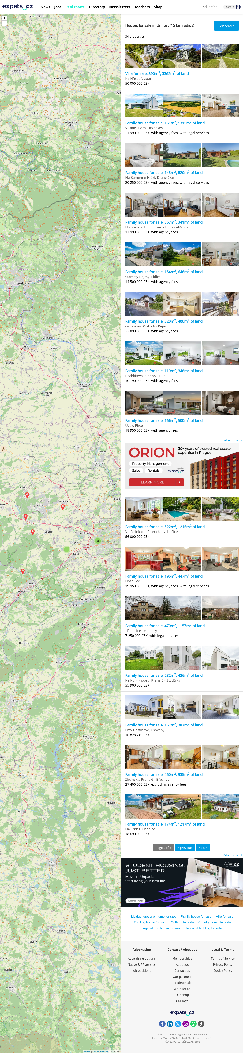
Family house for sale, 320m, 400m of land (164, 321)
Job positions (142, 971)
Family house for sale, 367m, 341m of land (164, 222)
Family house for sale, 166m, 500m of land (164, 420)
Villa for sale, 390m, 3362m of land (157, 73)
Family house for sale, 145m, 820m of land (164, 172)
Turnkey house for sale (150, 922)
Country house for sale (214, 922)
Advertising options (142, 958)
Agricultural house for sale (161, 928)
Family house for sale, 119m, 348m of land (164, 370)
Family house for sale (196, 916)
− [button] (4, 23)
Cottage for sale (182, 922)
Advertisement (232, 440)
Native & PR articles (142, 964)
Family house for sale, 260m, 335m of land (164, 774)
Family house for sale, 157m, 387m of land (164, 725)
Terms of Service (223, 958)
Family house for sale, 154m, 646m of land (164, 271)
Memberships (182, 958)
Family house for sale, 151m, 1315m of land (165, 123)
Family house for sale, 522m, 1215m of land (165, 526)
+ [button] (4, 18)
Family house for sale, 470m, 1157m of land (165, 625)
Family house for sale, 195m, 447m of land (164, 576)
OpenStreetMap (101, 1051)
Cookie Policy (222, 971)
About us (182, 964)
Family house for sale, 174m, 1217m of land (165, 824)
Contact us (182, 971)
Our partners (182, 977)
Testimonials (182, 983)
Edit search (226, 26)
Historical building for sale (203, 928)
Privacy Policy (222, 964)
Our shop (182, 995)
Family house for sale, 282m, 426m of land (164, 675)
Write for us (182, 989)
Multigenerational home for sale (153, 916)
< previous (185, 848)
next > (203, 848)
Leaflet (87, 1051)
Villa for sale (224, 916)
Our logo (182, 1001)
